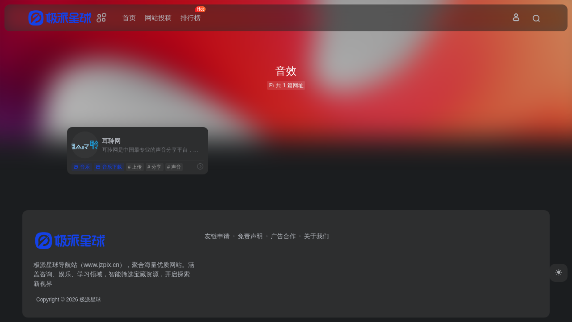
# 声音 (174, 166)
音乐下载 (109, 166)
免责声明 (250, 236)
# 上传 (135, 166)
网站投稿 (158, 17)
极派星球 (90, 300)
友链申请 (217, 236)
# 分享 (154, 166)
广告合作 (283, 236)
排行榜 (193, 13)
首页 (129, 17)
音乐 (81, 166)
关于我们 (316, 236)
